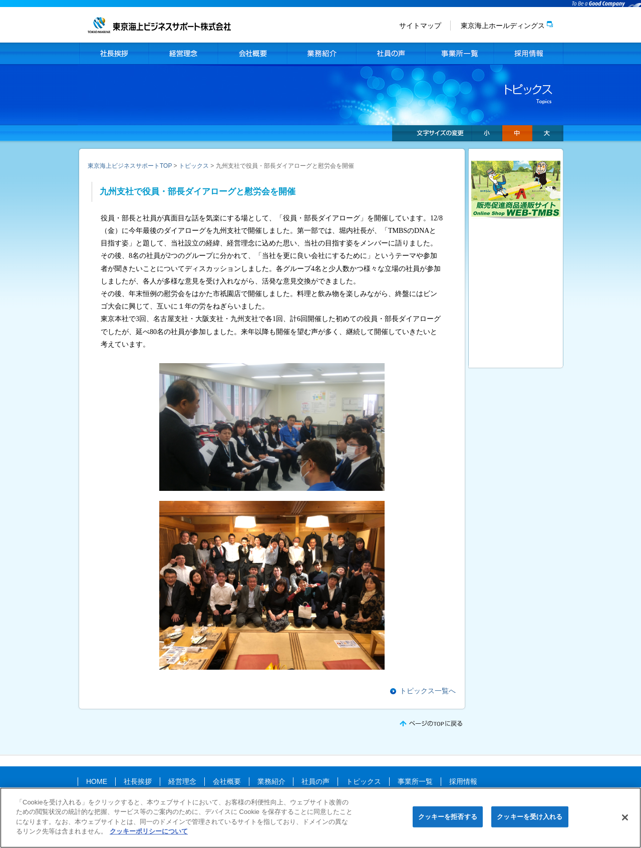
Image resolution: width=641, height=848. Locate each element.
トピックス (194, 165)
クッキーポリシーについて (149, 834)
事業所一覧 (459, 54)
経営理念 (183, 54)
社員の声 (390, 54)
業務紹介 (321, 54)
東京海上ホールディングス (503, 26)
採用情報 (528, 54)
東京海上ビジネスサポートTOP (130, 165)
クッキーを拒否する (447, 819)
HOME (96, 781)
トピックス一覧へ (428, 691)
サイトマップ (420, 26)
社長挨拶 (114, 54)
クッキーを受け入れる (529, 819)
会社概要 (252, 54)
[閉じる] (625, 821)
